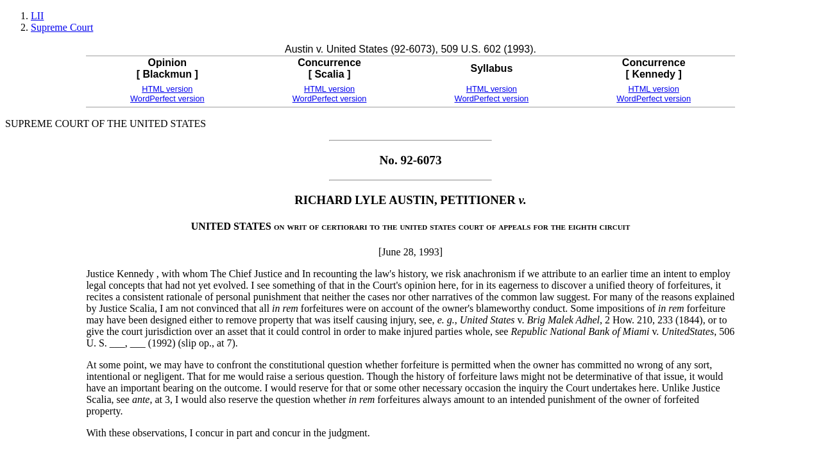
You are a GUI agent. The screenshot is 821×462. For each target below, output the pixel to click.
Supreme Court (62, 27)
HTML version (167, 89)
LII (37, 15)
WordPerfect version (167, 98)
